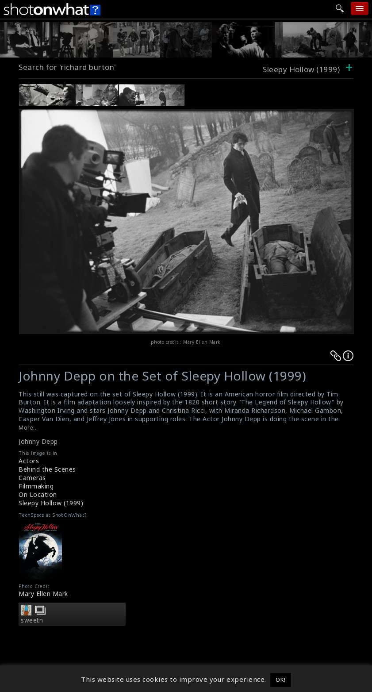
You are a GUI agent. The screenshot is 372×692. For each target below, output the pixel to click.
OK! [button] (281, 680)
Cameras (32, 477)
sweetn (32, 620)
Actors (29, 461)
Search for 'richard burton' (67, 67)
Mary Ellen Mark (43, 593)
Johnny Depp (38, 441)
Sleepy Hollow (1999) (51, 503)
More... (28, 427)
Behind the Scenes (47, 469)
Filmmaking (36, 486)
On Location (38, 494)
